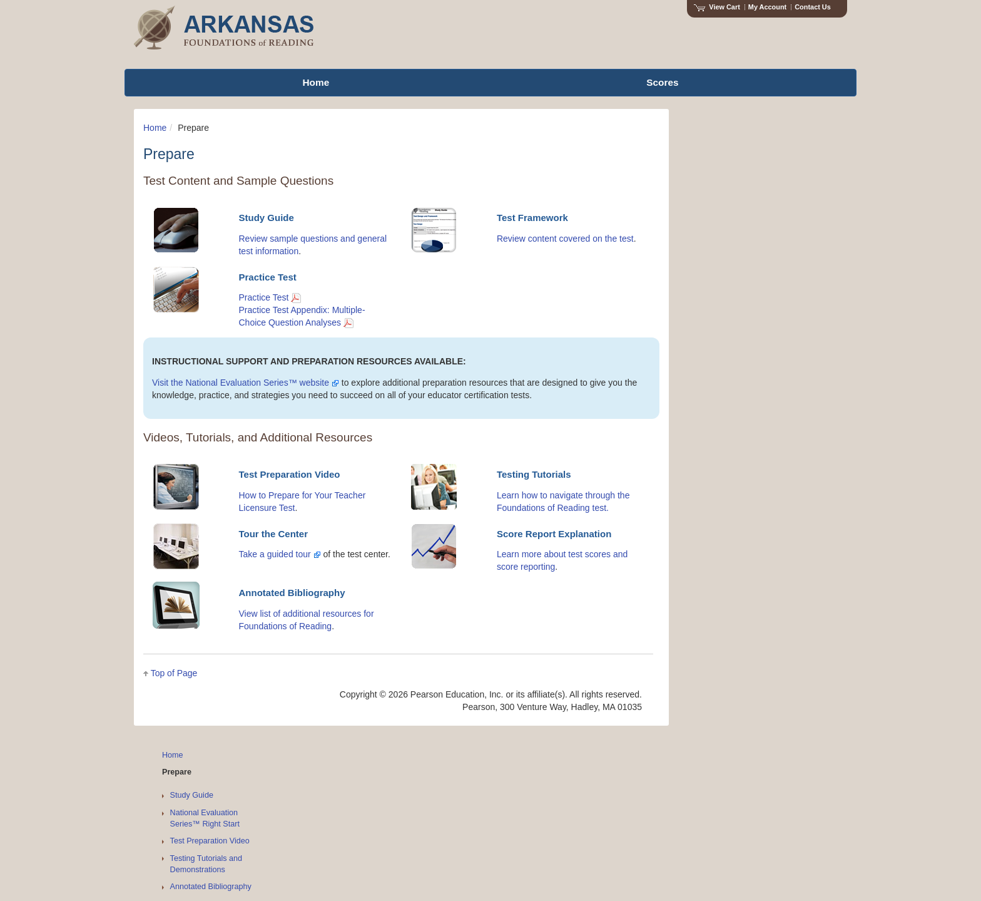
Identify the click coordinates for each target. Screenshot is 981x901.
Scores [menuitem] (662, 82)
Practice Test (269, 297)
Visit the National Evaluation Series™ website (245, 383)
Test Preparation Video (210, 841)
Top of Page (174, 673)
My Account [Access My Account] (767, 7)
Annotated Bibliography (211, 886)
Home (154, 128)
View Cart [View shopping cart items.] (717, 7)
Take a (252, 554)
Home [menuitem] (315, 82)
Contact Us (813, 7)
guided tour (294, 554)
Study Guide (191, 795)
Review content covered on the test (565, 239)
